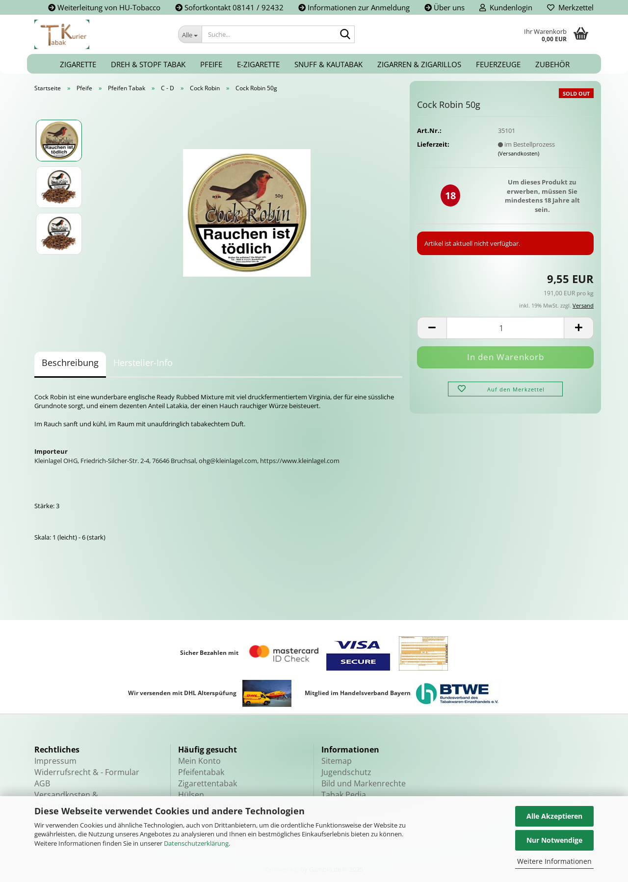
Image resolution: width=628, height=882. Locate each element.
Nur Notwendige (554, 840)
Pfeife (211, 64)
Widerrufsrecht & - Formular (86, 772)
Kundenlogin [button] (505, 7)
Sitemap (336, 760)
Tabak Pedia (343, 794)
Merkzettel (570, 7)
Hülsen (191, 794)
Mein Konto (199, 760)
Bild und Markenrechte (363, 783)
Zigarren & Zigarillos (419, 64)
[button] (431, 328)
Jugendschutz (346, 772)
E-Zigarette (258, 64)
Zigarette (78, 64)
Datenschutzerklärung (196, 843)
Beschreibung (70, 362)
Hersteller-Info (143, 362)
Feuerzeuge (498, 64)
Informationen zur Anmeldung (354, 7)
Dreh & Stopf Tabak (148, 64)
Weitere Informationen (554, 861)
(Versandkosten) (518, 153)
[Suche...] (190, 34)
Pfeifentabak (201, 772)
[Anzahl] (505, 328)
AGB (42, 783)
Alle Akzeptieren (554, 816)
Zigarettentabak (207, 783)
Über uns (444, 7)
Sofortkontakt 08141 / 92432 (229, 7)
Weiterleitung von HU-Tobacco (104, 7)
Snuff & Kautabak (328, 64)
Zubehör (552, 64)
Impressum (55, 760)
